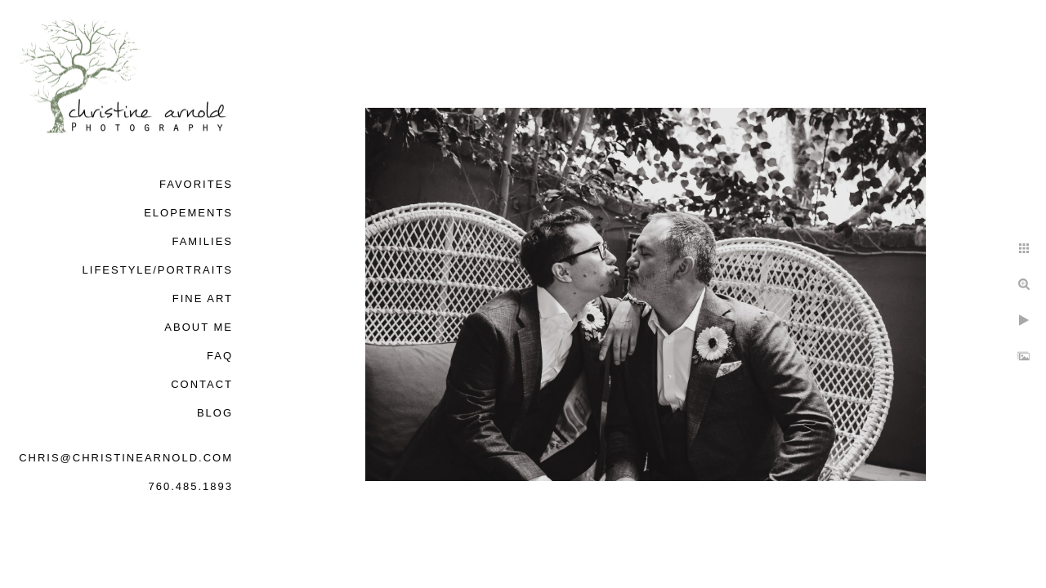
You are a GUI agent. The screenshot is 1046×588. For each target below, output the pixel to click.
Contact (202, 384)
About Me (198, 327)
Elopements (188, 213)
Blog (215, 413)
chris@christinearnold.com (126, 458)
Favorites (196, 184)
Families (202, 241)
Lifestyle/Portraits (158, 270)
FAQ (220, 356)
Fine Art (202, 298)
